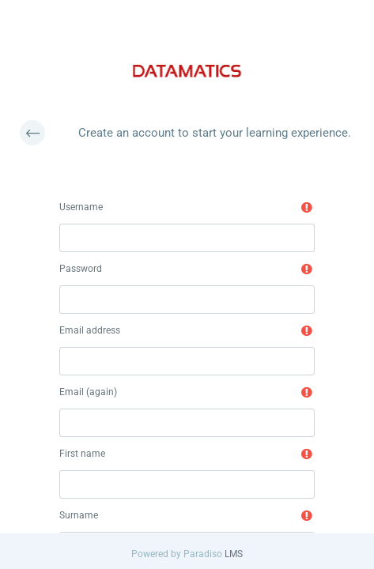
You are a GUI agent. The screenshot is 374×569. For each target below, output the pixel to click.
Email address (89, 330)
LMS (234, 554)
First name (82, 453)
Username (81, 207)
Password (80, 268)
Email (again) (88, 392)
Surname (78, 515)
